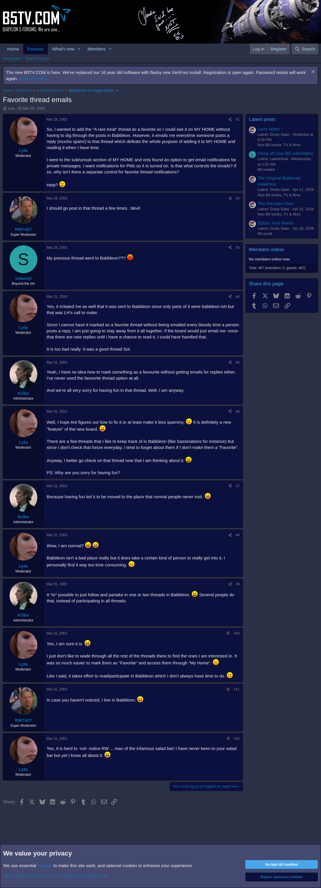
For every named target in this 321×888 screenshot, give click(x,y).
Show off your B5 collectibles (285, 153)
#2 (238, 198)
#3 (238, 248)
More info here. (33, 78)
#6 (238, 411)
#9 (238, 584)
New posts (12, 58)
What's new (63, 48)
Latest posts (262, 119)
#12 (237, 739)
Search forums (37, 58)
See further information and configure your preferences (56, 875)
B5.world (265, 233)
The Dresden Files (275, 203)
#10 (237, 633)
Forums (35, 48)
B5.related (266, 169)
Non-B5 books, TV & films (279, 145)
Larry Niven (269, 128)
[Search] (305, 49)
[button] (79, 49)
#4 (238, 297)
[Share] (230, 119)
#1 (238, 119)
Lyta (11, 108)
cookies (44, 865)
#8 (238, 535)
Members (96, 48)
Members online (266, 249)
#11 (237, 689)
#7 (238, 486)
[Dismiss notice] (312, 72)
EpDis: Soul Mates (275, 222)
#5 (238, 362)
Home (13, 48)
